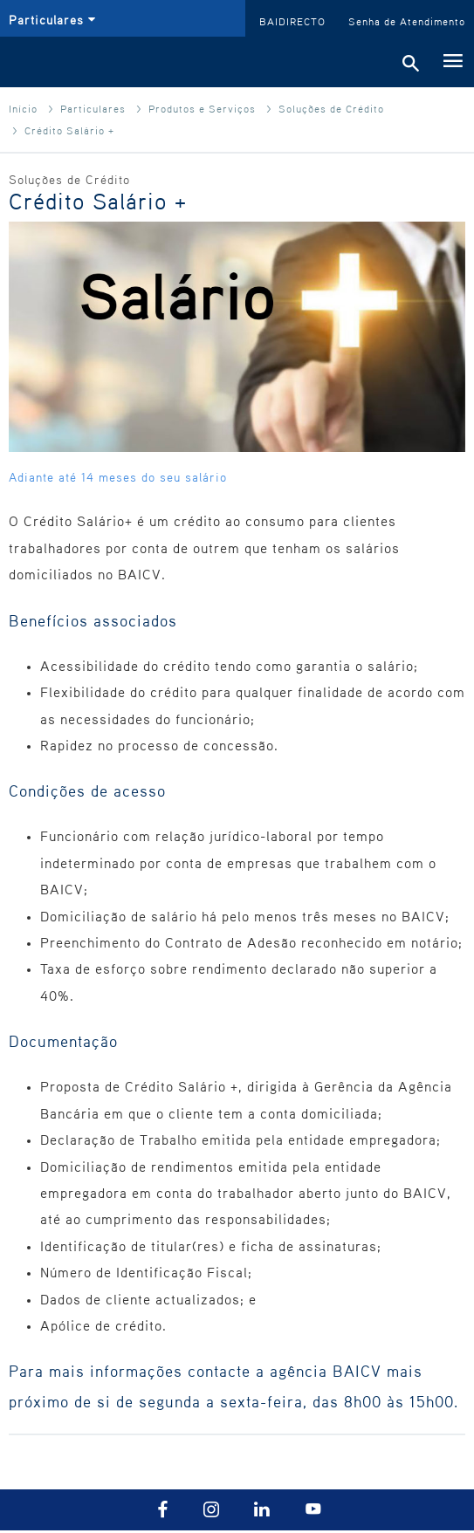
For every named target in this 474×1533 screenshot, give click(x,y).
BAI (45, 62)
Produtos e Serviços (202, 108)
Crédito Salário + (69, 130)
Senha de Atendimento (406, 21)
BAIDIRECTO (292, 21)
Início (23, 108)
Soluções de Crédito (331, 108)
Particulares (93, 108)
